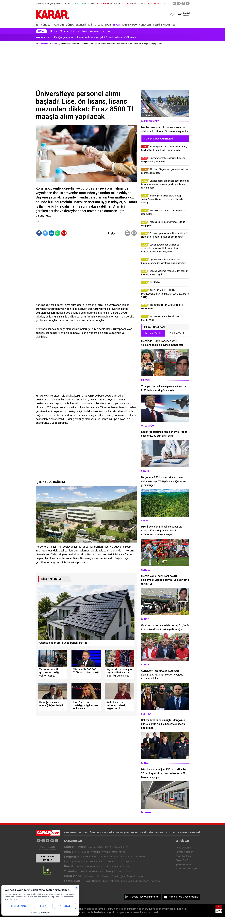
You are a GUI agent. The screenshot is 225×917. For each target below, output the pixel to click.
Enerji (113, 856)
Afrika (121, 852)
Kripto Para (95, 24)
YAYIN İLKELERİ (104, 832)
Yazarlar (58, 24)
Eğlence (75, 31)
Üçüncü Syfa (95, 847)
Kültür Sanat (111, 866)
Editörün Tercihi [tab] (177, 333)
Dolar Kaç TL (183, 860)
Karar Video (129, 24)
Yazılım (120, 871)
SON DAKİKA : (43, 37)
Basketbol (89, 861)
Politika (82, 847)
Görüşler (145, 24)
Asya (114, 852)
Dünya (70, 24)
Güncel (45, 24)
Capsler (96, 881)
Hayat (116, 24)
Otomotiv (103, 856)
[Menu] (173, 25)
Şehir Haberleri (184, 864)
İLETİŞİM (83, 832)
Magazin (64, 31)
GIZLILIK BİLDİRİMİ (144, 832)
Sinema (106, 876)
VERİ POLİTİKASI (163, 832)
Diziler (53, 31)
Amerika (95, 852)
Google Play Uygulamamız (145, 896)
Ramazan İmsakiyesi (187, 868)
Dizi (98, 876)
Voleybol (101, 861)
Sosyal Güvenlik (126, 856)
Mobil (84, 871)
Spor (108, 24)
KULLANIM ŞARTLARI (123, 832)
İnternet (93, 871)
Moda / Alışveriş (90, 31)
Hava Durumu (183, 847)
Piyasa (84, 856)
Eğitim (124, 847)
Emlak (92, 856)
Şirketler (141, 856)
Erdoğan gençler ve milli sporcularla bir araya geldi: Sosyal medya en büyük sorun (95, 37)
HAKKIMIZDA (70, 832)
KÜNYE (92, 832)
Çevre (116, 847)
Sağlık (99, 866)
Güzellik (106, 31)
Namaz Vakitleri (184, 852)
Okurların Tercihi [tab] (153, 333)
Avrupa (106, 852)
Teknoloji (70, 871)
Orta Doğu (84, 852)
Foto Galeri (72, 881)
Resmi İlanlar (161, 24)
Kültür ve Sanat (129, 881)
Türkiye (107, 847)
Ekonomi (81, 24)
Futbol (78, 861)
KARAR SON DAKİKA (47, 858)
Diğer (139, 861)
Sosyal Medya (107, 871)
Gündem (90, 876)
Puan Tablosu (183, 856)
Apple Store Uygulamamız (183, 896)
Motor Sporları (126, 861)
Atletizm (112, 861)
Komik (114, 876)
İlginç (123, 876)
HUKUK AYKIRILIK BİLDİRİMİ (186, 832)
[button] (108, 233)
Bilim (128, 871)
